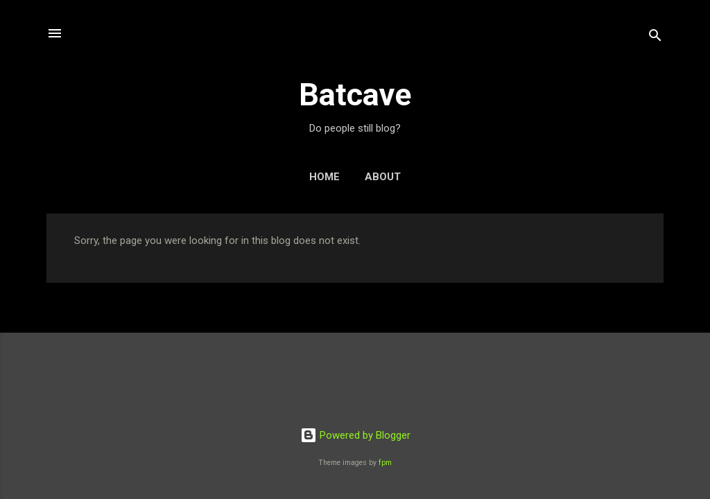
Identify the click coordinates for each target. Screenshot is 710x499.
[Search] (655, 38)
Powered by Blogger (355, 435)
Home (324, 176)
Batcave (355, 94)
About (383, 176)
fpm (385, 462)
